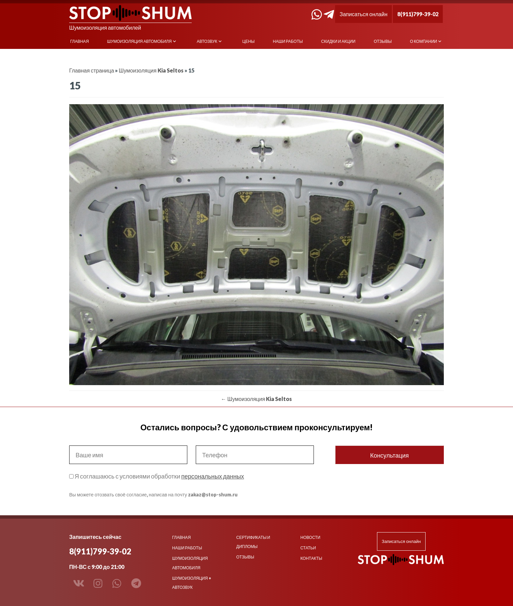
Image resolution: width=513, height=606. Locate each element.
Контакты (311, 558)
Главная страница (91, 70)
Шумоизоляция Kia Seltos (151, 70)
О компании (423, 41)
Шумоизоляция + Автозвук (191, 583)
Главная (79, 41)
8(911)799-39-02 (417, 14)
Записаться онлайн (363, 14)
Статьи (308, 547)
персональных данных (212, 476)
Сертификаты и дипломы (253, 542)
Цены (248, 41)
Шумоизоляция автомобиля (139, 41)
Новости (310, 537)
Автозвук (207, 41)
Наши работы (288, 41)
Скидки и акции (338, 41)
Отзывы (383, 41)
